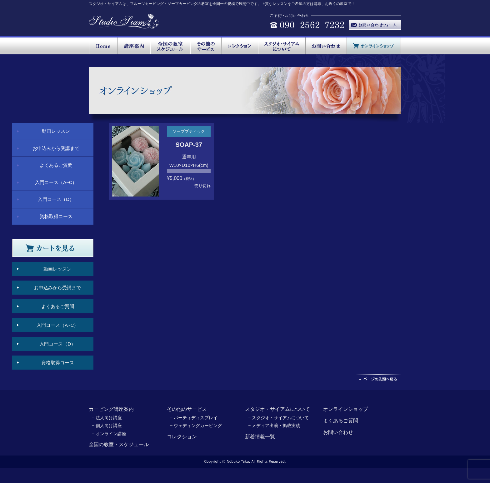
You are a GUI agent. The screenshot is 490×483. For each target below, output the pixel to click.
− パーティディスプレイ (194, 417)
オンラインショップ (345, 409)
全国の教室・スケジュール (119, 444)
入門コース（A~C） (56, 182)
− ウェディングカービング (196, 425)
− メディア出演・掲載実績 (274, 425)
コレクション (182, 436)
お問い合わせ (338, 432)
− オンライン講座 (109, 433)
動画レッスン (56, 131)
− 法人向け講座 (107, 417)
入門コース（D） (56, 199)
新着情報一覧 (260, 436)
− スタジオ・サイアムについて (278, 417)
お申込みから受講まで (55, 148)
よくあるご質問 (56, 165)
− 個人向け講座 (107, 425)
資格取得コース (56, 216)
